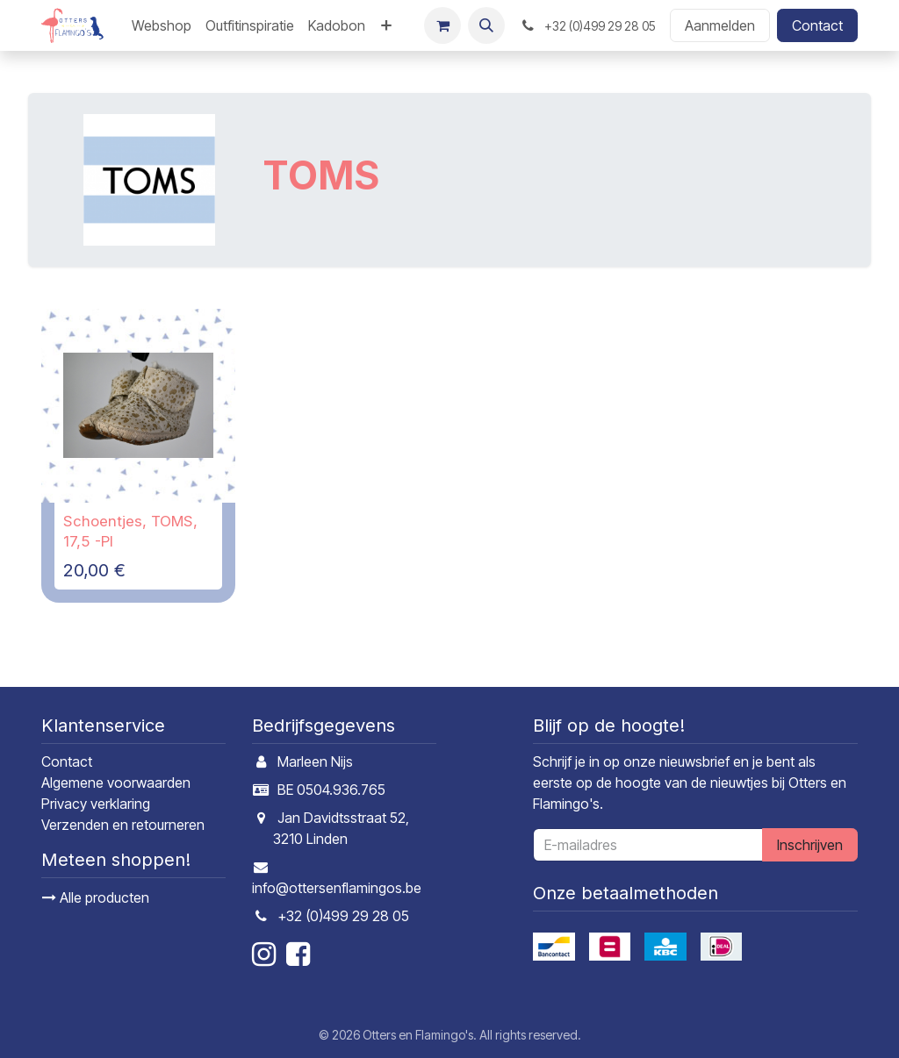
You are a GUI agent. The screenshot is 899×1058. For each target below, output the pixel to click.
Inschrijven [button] (810, 845)
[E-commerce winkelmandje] (442, 25)
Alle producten (95, 897)
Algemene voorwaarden (116, 782)
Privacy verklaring (95, 803)
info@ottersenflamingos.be (336, 888)
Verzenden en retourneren (123, 824)
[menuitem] (161, 25)
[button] (486, 25)
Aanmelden (720, 25)
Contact (817, 25)
